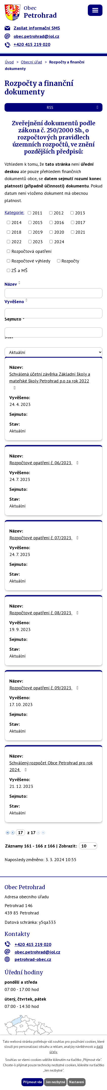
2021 (80, 232)
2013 (80, 213)
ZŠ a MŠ (19, 270)
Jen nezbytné (55, 1082)
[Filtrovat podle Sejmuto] (53, 332)
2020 (59, 232)
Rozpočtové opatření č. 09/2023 (45, 688)
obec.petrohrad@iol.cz (32, 36)
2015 (38, 222)
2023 (38, 242)
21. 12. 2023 (21, 786)
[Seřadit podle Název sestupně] (19, 284)
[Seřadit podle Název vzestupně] (19, 282)
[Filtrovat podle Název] (53, 293)
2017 (80, 222)
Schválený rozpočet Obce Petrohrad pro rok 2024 (51, 766)
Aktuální (17, 431)
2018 (16, 232)
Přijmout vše (32, 1082)
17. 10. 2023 (21, 704)
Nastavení (76, 1082)
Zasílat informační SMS (32, 28)
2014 (16, 222)
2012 (59, 213)
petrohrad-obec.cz (28, 959)
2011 (37, 213)
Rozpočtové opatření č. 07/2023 (45, 538)
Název (11, 284)
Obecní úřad (31, 61)
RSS (73, 107)
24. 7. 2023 (19, 479)
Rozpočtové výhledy (30, 261)
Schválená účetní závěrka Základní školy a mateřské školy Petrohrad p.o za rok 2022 (49, 380)
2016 (59, 222)
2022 (16, 242)
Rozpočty (70, 261)
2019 (38, 232)
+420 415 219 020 (27, 44)
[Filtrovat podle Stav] (53, 352)
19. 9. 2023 (20, 629)
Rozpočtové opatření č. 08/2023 (45, 613)
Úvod (9, 61)
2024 (59, 242)
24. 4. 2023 (20, 404)
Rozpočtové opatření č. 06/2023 (45, 463)
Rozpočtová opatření (31, 251)
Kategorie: (14, 212)
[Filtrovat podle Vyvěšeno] (53, 313)
